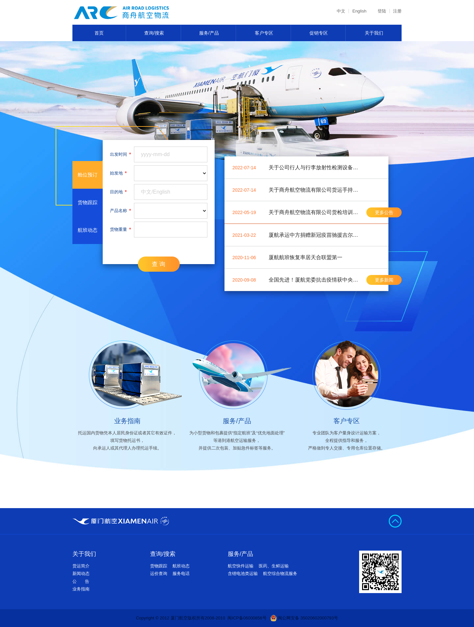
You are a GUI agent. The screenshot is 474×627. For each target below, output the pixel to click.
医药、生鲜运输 (274, 565)
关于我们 (374, 33)
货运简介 (81, 565)
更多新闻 (384, 280)
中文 (341, 11)
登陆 (382, 11)
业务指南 (81, 588)
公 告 (80, 581)
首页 (99, 33)
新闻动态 (81, 573)
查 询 (158, 264)
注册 (397, 11)
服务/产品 (209, 33)
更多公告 (384, 212)
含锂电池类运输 (243, 573)
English (359, 11)
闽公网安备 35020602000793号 (304, 618)
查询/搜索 (154, 33)
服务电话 (181, 573)
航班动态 (181, 565)
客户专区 (264, 33)
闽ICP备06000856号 (247, 617)
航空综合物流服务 (280, 573)
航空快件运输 (240, 565)
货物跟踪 (158, 565)
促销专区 (318, 33)
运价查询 (158, 573)
